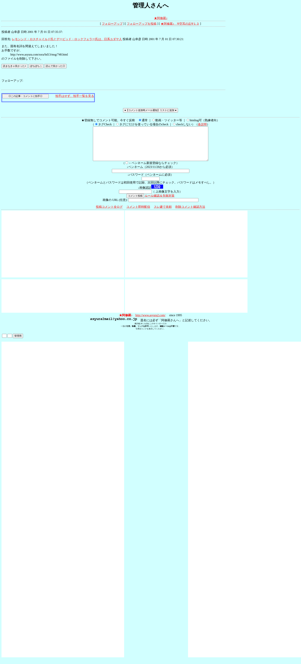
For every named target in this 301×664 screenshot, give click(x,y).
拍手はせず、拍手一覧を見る (74, 95)
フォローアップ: (12, 80)
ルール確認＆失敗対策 (159, 202)
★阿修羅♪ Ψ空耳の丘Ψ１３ (180, 23)
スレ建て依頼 (163, 213)
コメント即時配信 (138, 213)
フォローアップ (112, 23)
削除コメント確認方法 (190, 213)
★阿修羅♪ (160, 18)
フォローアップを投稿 (141, 23)
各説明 (202, 124)
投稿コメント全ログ (109, 213)
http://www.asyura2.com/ (150, 321)
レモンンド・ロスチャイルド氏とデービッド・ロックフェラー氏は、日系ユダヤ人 (67, 39)
